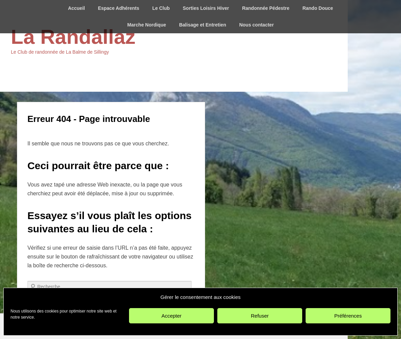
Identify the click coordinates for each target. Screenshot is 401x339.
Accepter (171, 316)
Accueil (76, 8)
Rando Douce (318, 8)
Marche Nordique (146, 25)
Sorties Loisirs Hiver (206, 8)
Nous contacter (256, 25)
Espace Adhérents (118, 8)
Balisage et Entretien (202, 25)
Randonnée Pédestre (265, 8)
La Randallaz (73, 36)
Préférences (348, 316)
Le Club (160, 8)
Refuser (260, 316)
